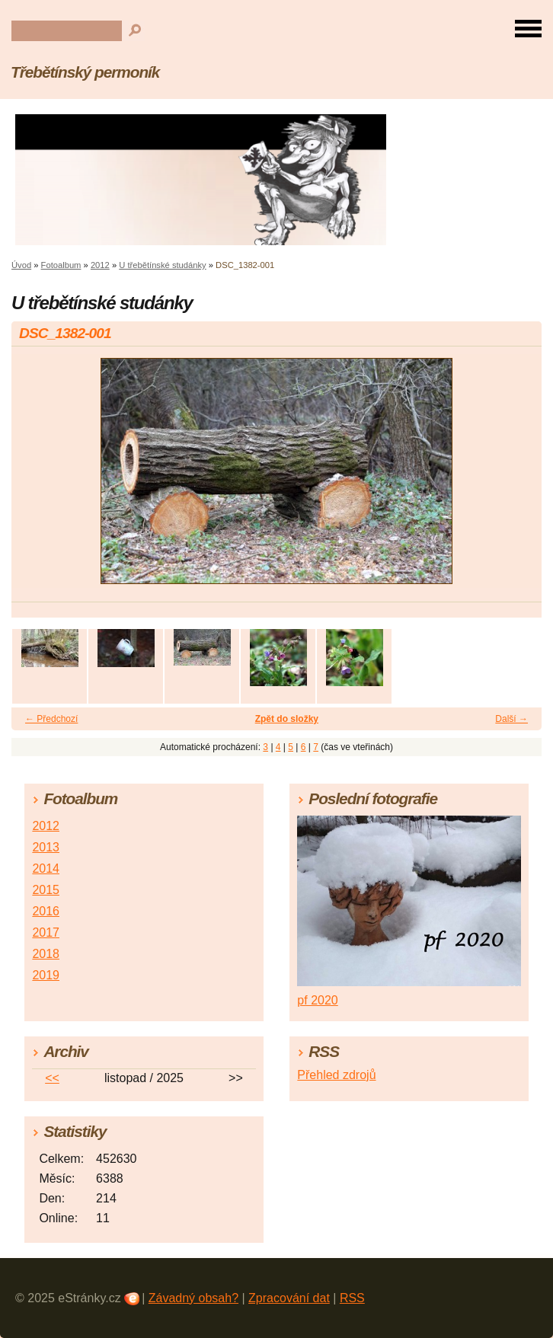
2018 (45, 953)
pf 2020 (317, 1000)
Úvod (21, 265)
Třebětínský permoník (85, 72)
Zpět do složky (286, 719)
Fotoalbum (61, 265)
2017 (45, 932)
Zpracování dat (289, 1298)
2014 (45, 868)
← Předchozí (51, 719)
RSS (352, 1298)
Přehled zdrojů (336, 1074)
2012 (100, 265)
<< (52, 1077)
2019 (45, 975)
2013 (45, 847)
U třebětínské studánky (162, 265)
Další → (511, 719)
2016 (45, 911)
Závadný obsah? (193, 1298)
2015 (45, 889)
